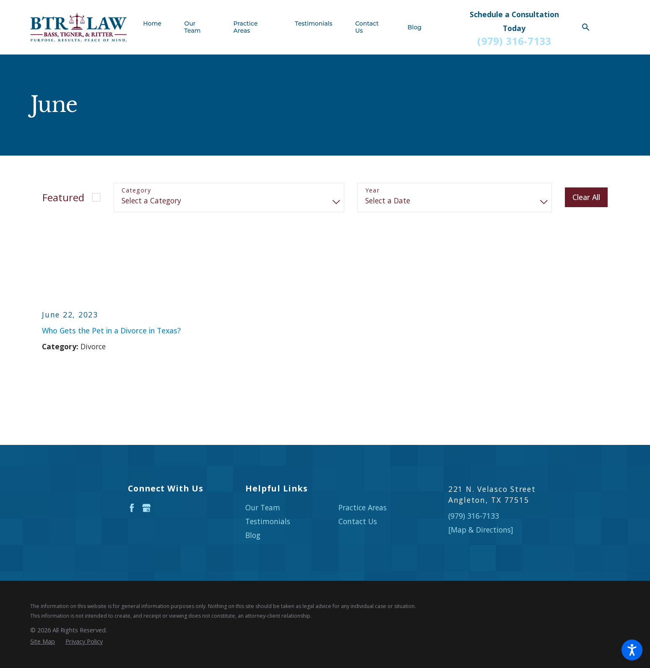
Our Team (262, 507)
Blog (252, 535)
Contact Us (357, 521)
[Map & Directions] (480, 530)
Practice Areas (362, 507)
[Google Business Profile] (146, 508)
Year (372, 190)
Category (136, 190)
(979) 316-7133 (514, 41)
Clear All (586, 197)
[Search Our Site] (586, 27)
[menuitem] (158, 27)
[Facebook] (131, 508)
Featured (63, 197)
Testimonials (267, 521)
